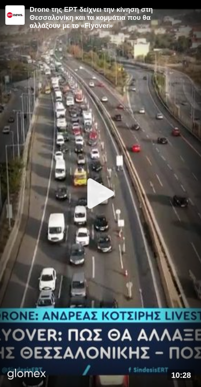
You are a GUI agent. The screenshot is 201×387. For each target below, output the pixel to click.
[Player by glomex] (27, 375)
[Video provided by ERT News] (15, 15)
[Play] (101, 193)
